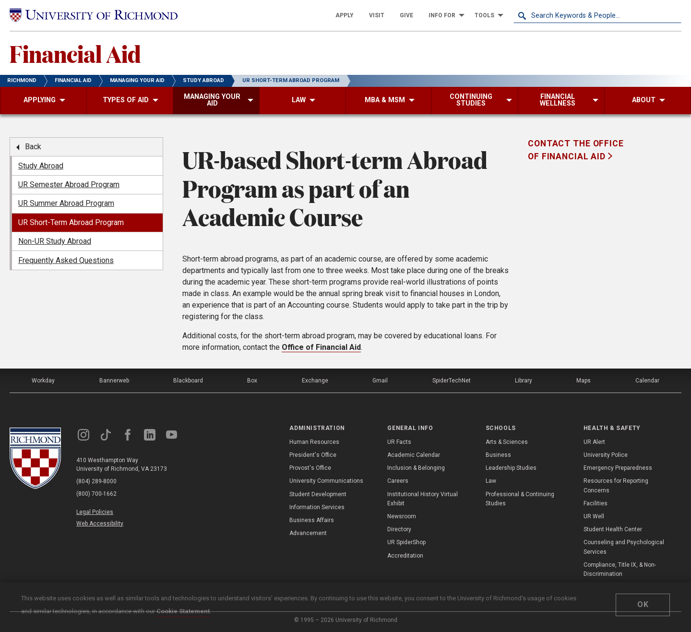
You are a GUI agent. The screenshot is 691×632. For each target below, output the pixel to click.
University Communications (326, 480)
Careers (397, 480)
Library (523, 380)
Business (498, 455)
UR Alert (594, 442)
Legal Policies (94, 512)
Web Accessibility (99, 523)
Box (252, 380)
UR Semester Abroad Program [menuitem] (68, 184)
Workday (43, 380)
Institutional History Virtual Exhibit (422, 499)
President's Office (312, 455)
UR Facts (399, 442)
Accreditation (405, 555)
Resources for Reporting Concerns (616, 485)
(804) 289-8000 (96, 481)
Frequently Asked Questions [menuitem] (66, 260)
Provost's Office (310, 468)
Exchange (315, 380)
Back (33, 146)
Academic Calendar (413, 455)
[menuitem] (344, 15)
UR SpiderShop (406, 542)
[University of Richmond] (94, 15)
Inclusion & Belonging (416, 468)
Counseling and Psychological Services (624, 547)
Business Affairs (311, 520)
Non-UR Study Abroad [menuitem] (54, 241)
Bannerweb (114, 380)
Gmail (380, 380)
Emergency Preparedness (618, 468)
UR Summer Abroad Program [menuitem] (66, 203)
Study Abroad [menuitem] (40, 165)
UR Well (594, 516)
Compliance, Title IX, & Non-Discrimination (620, 569)
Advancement (308, 533)
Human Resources (314, 442)
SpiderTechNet (451, 380)
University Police (606, 455)
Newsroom (401, 516)
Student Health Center (613, 529)
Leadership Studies (511, 468)
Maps (583, 380)
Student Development (317, 494)
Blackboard (188, 380)
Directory (399, 529)
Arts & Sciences (507, 442)
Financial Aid (75, 53)
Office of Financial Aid (321, 347)
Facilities (596, 503)
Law (491, 480)
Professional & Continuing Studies (520, 499)
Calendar (647, 380)
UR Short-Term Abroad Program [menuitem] (71, 222)
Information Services (317, 507)
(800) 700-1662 (96, 493)
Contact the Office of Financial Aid (576, 150)
